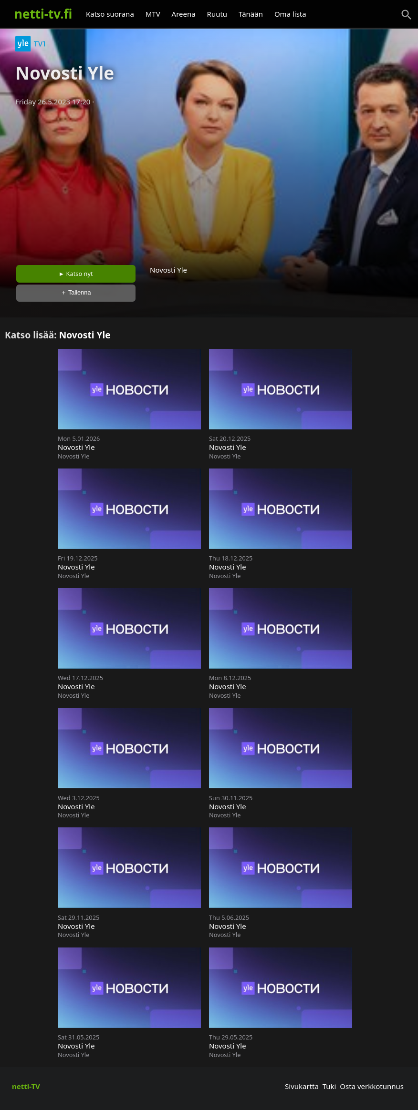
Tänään (251, 14)
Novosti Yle (85, 334)
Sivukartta (302, 1086)
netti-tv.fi (43, 13)
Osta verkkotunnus (372, 1086)
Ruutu (217, 14)
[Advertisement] (209, 182)
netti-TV (26, 1086)
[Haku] (406, 14)
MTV (153, 14)
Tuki (329, 1086)
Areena (184, 14)
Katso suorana (110, 14)
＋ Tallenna (76, 292)
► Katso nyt (76, 273)
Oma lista (290, 14)
